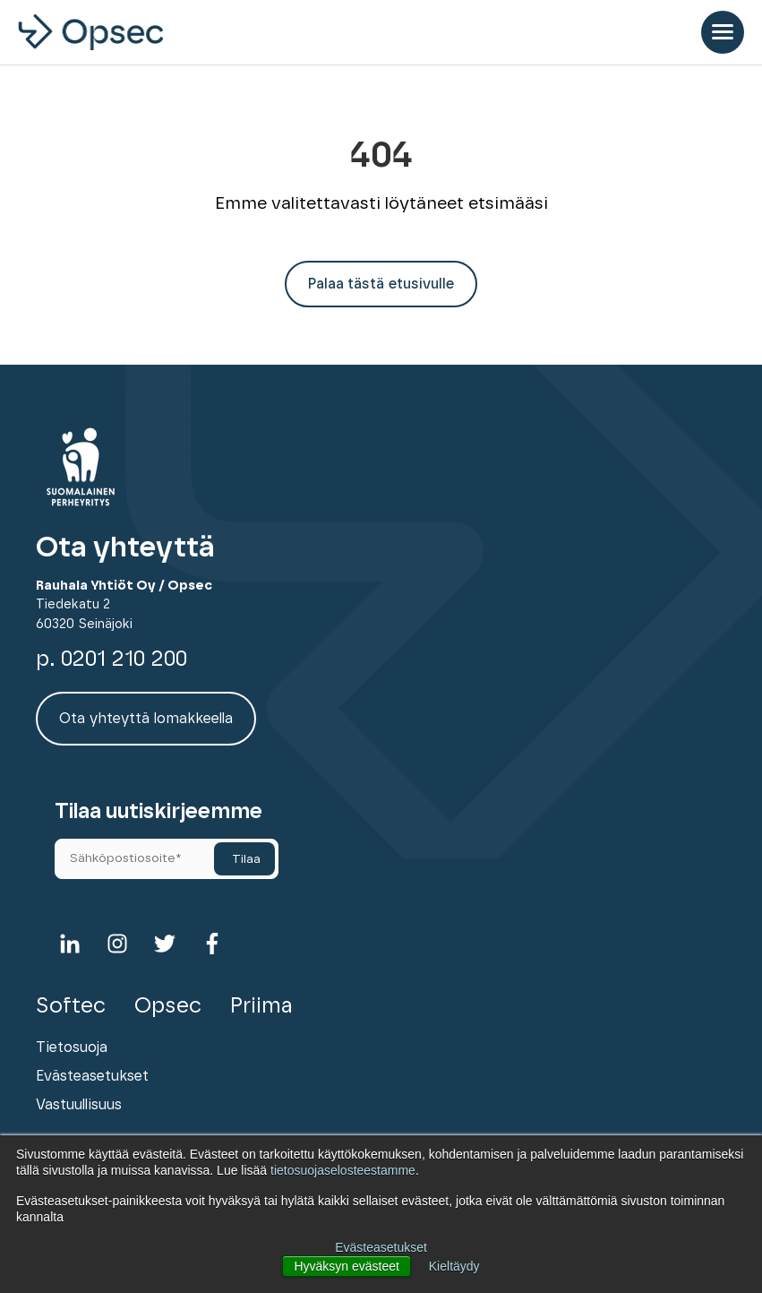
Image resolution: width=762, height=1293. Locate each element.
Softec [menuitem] (71, 1006)
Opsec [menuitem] (167, 1006)
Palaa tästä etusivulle (381, 284)
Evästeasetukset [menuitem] (92, 1076)
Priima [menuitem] (261, 1006)
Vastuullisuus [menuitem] (79, 1105)
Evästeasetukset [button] (381, 1247)
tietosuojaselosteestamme (342, 1170)
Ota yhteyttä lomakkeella (146, 718)
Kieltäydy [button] (454, 1266)
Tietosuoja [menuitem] (71, 1047)
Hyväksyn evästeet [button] (346, 1266)
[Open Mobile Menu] (722, 32)
